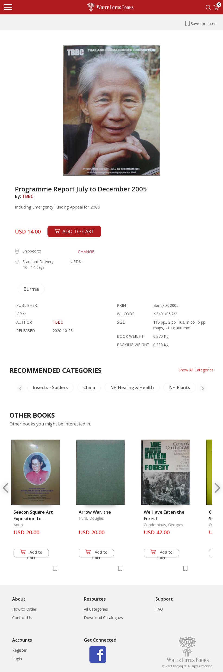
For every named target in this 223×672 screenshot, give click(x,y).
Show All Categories (196, 370)
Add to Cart (31, 553)
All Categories (96, 609)
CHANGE (86, 251)
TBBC (27, 196)
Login (17, 658)
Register (19, 650)
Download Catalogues (103, 617)
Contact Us (22, 617)
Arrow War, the (95, 512)
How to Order (24, 609)
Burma (31, 289)
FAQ (159, 609)
